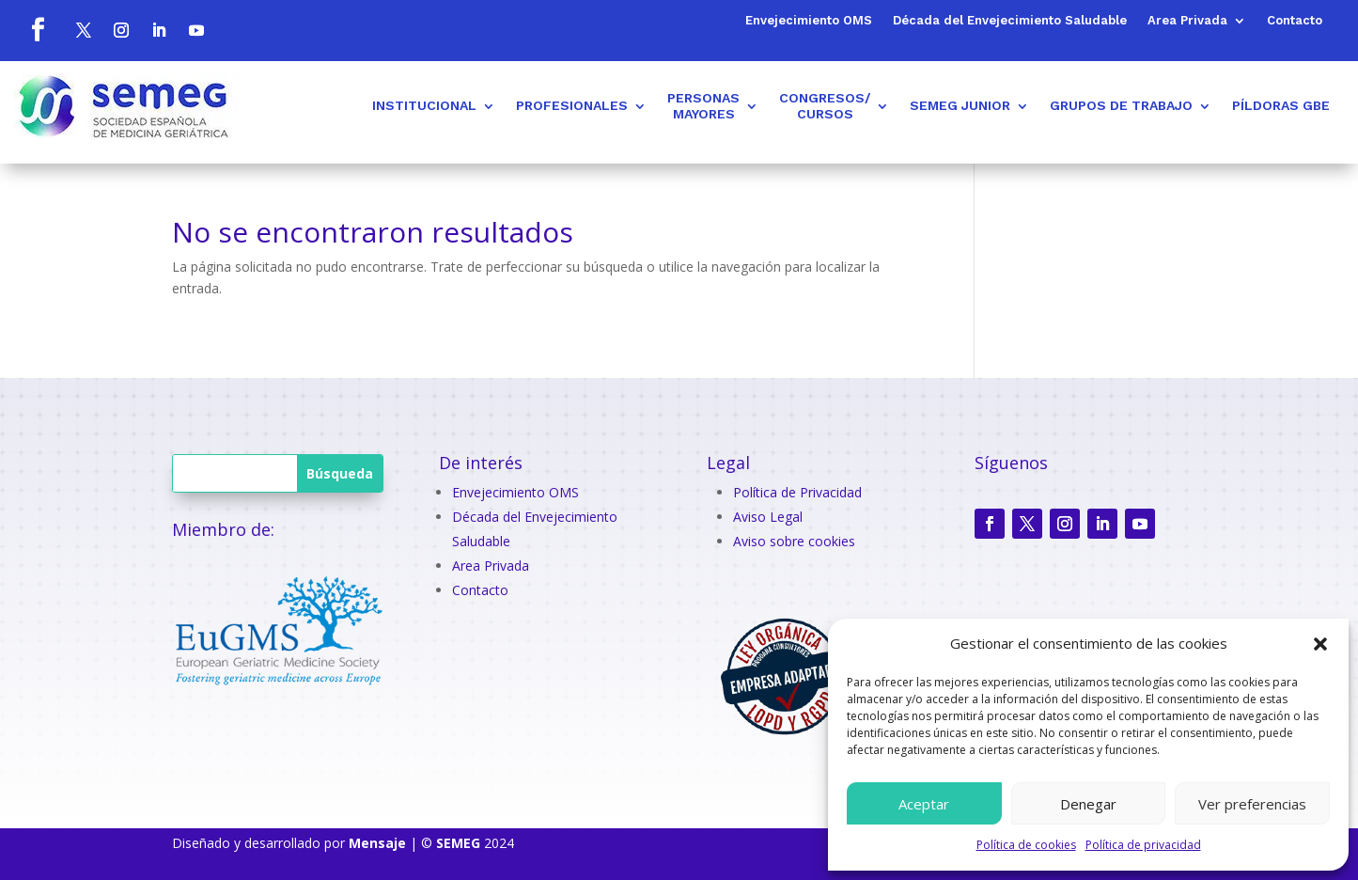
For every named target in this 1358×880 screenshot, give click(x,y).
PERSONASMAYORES (703, 105)
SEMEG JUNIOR (960, 105)
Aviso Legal (768, 517)
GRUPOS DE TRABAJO (1121, 105)
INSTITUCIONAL (424, 105)
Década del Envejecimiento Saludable (1010, 20)
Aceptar (923, 803)
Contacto (1294, 20)
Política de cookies (1026, 845)
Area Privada (1187, 20)
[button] (1320, 644)
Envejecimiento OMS (808, 20)
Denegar (1088, 803)
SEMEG (458, 843)
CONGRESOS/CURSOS (824, 105)
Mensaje (377, 843)
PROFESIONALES (572, 105)
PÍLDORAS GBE (1281, 105)
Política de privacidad (1143, 845)
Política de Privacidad (797, 492)
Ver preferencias (1252, 803)
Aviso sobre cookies (794, 541)
